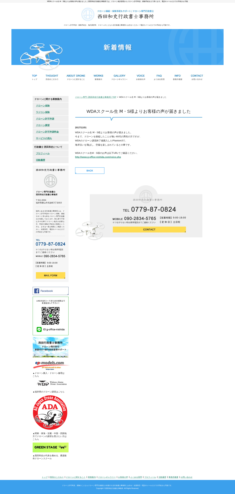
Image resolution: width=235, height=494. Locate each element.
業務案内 (92, 477)
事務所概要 (173, 477)
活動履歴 (40, 160)
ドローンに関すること (76, 477)
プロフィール (43, 153)
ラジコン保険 (43, 112)
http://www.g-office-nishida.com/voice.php (98, 157)
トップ (45, 477)
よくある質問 (136, 477)
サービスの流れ (44, 138)
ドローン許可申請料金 (47, 131)
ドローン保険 (43, 105)
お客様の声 (123, 477)
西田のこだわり (57, 477)
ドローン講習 (43, 125)
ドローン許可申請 (45, 118)
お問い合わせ (186, 477)
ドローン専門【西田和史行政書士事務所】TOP (95, 97)
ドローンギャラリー (107, 477)
